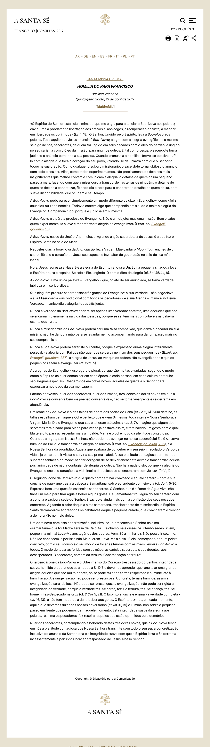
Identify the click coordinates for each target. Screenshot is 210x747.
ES (102, 56)
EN (94, 56)
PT (133, 56)
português (180, 30)
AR (77, 56)
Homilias (46, 31)
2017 (60, 31)
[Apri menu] (192, 20)
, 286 (146, 444)
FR (110, 56)
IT (117, 56)
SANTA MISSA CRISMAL (105, 79)
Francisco (25, 31)
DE (85, 56)
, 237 (48, 358)
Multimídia (105, 107)
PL (125, 56)
